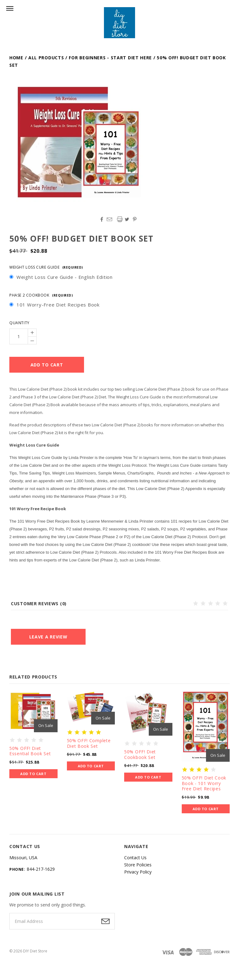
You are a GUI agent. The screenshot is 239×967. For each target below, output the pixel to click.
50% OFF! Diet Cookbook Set (140, 754)
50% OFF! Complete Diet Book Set (89, 743)
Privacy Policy (138, 872)
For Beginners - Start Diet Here (110, 58)
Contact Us (135, 857)
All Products (46, 58)
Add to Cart (33, 773)
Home (16, 58)
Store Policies (138, 865)
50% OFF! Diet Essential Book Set (30, 751)
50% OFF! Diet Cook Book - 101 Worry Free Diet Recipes (204, 783)
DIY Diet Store (35, 951)
